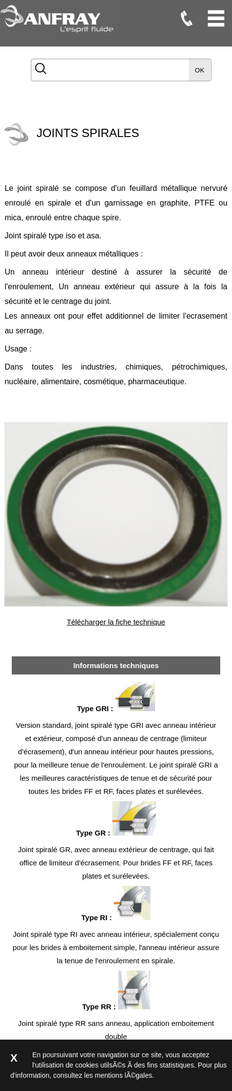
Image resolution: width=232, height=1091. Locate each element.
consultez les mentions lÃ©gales (103, 1075)
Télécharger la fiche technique (116, 622)
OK (199, 70)
